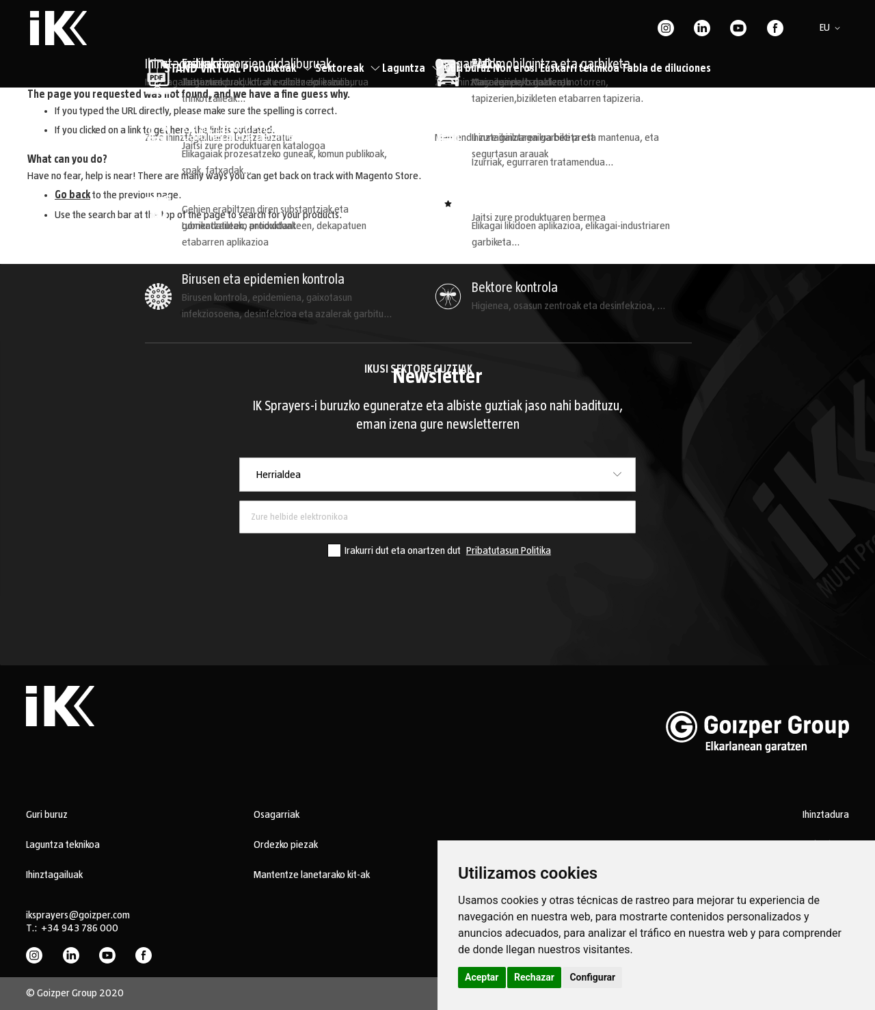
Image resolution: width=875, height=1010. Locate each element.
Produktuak (277, 68)
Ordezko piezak (286, 844)
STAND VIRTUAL (202, 69)
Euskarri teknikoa (579, 68)
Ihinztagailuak (54, 874)
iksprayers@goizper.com (78, 914)
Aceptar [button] (482, 977)
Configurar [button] (592, 977)
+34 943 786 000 (79, 927)
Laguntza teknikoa (63, 844)
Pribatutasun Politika (508, 550)
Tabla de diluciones (666, 68)
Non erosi (515, 68)
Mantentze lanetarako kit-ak (312, 874)
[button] (832, 28)
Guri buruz (467, 68)
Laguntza (412, 68)
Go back (72, 194)
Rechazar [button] (534, 977)
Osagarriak (276, 814)
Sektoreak (347, 68)
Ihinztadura (826, 814)
